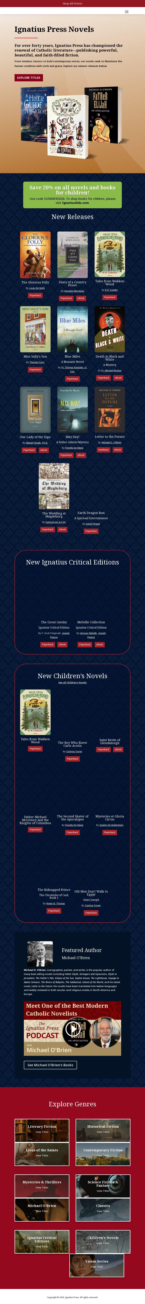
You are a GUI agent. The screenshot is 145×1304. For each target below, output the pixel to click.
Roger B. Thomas (55, 903)
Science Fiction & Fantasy (103, 1184)
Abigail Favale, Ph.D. (37, 442)
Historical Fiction (103, 1126)
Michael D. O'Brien (111, 442)
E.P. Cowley (111, 290)
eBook (81, 298)
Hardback (103, 449)
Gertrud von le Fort (56, 522)
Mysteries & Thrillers (42, 1182)
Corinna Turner (74, 751)
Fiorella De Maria (74, 448)
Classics (103, 1205)
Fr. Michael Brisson (111, 370)
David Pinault (93, 524)
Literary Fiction (42, 1126)
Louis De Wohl (37, 288)
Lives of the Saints (42, 1150)
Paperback (35, 295)
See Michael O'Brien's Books (50, 1065)
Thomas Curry (36, 362)
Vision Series (96, 1261)
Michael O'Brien (42, 1205)
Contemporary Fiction (103, 1150)
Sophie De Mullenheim (111, 825)
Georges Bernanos (74, 291)
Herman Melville (88, 633)
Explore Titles (28, 77)
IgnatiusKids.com (75, 203)
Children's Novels (103, 1237)
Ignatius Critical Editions (42, 1239)
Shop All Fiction (72, 3)
